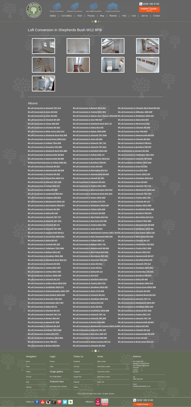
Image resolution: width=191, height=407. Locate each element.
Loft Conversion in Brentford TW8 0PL (90, 163)
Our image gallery (55, 376)
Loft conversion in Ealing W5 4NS (134, 279)
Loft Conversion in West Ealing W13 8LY (91, 170)
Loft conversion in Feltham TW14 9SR (45, 143)
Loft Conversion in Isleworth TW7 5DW (91, 135)
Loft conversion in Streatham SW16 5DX (91, 299)
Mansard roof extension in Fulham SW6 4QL (48, 163)
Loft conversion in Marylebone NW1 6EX (91, 256)
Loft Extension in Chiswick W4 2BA (134, 151)
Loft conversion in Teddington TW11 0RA (137, 155)
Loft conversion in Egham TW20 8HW (90, 131)
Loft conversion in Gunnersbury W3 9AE (136, 272)
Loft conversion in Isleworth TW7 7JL (135, 299)
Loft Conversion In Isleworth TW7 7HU (135, 194)
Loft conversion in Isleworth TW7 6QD (135, 311)
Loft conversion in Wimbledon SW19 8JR (92, 205)
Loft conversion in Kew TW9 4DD (133, 131)
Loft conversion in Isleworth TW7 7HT (45, 217)
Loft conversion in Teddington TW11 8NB (47, 248)
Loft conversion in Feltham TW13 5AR (135, 163)
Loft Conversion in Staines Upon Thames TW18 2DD (96, 116)
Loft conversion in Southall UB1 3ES (45, 244)
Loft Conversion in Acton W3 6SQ (43, 112)
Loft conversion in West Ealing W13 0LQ (136, 217)
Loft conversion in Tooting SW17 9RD (90, 186)
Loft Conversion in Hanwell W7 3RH (89, 178)
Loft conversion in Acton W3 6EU (134, 166)
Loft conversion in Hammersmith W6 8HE (92, 248)
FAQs (51, 366)
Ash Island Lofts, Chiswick (58, 386)
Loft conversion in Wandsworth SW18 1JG (137, 190)
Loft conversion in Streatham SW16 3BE (46, 256)
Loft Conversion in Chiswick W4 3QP (45, 120)
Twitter (76, 387)
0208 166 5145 (138, 379)
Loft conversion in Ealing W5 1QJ (89, 272)
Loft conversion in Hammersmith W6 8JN (137, 135)
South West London (103, 366)
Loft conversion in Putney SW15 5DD (90, 198)
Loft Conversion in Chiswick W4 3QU (45, 128)
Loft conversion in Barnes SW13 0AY (135, 252)
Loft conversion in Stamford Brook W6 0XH (138, 295)
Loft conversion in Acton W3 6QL (134, 338)
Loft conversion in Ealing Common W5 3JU (92, 342)
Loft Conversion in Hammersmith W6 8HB (47, 170)
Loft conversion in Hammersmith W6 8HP (92, 174)
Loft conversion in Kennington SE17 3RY (47, 303)
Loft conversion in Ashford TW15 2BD (135, 221)
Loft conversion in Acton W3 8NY (134, 182)
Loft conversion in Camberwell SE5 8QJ (46, 194)
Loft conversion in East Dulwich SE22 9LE (92, 159)
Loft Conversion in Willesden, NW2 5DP (136, 112)
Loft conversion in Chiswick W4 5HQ (45, 264)
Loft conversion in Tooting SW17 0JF (135, 314)
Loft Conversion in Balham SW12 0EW (135, 205)
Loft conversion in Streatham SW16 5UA (136, 283)
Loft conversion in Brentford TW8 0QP (136, 213)
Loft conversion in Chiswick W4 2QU (90, 182)
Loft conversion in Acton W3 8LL (88, 268)
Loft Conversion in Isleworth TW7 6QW (136, 159)
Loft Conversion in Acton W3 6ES (43, 116)
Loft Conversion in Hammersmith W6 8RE (47, 159)
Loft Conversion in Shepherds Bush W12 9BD (48, 151)
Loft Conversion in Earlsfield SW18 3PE (136, 260)
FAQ (124, 16)
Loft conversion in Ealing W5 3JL (43, 307)
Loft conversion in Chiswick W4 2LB (135, 330)
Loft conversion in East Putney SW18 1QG (137, 233)
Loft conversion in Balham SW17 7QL (90, 244)
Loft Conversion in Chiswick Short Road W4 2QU (140, 108)
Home (28, 361)
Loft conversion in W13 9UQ (86, 276)
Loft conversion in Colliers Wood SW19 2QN (48, 283)
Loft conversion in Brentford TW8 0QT (136, 276)
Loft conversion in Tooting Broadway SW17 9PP (49, 291)
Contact (156, 16)
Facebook (77, 361)
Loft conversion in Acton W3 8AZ (88, 264)
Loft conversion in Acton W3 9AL (88, 307)
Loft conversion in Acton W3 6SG (89, 229)
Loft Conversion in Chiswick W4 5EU (45, 166)
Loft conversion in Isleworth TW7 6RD (45, 229)
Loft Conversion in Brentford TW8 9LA (135, 143)
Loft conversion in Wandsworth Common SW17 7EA (96, 233)
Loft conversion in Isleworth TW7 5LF (135, 264)
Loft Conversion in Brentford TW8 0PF (135, 147)
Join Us (144, 16)
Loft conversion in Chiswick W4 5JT (135, 240)
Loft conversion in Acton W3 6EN (88, 139)
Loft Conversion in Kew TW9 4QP (88, 120)
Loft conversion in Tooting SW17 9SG (90, 225)
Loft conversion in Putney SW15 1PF (135, 174)
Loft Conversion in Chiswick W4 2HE (45, 174)
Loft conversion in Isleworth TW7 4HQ (45, 221)
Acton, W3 (100, 382)
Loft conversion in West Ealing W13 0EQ (136, 237)
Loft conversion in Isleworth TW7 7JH (135, 186)
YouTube (76, 366)
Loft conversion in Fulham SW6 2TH (45, 186)
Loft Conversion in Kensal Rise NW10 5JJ (47, 178)
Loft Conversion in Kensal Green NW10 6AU (48, 139)
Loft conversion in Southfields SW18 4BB (92, 311)
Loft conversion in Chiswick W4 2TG (45, 279)
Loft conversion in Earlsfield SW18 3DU (91, 279)
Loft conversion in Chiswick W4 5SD (135, 291)
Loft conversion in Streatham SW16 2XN (136, 307)
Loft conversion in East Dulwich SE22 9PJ (47, 205)
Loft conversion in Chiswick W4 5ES (45, 209)
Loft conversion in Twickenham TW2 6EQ (137, 244)
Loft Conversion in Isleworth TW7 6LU (45, 108)
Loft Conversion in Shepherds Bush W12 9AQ (93, 194)
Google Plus (77, 377)
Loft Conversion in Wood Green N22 (135, 124)
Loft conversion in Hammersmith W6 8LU (47, 233)
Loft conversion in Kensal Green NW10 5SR (138, 287)
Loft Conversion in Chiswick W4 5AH (135, 128)
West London (101, 361)
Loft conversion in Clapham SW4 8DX (45, 198)
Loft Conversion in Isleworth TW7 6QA (90, 147)
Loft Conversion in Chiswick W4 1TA (45, 225)
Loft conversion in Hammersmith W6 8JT (137, 256)
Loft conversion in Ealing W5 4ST (43, 240)
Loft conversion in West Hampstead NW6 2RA (94, 237)
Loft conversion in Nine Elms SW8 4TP (91, 334)
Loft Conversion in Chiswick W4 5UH (90, 346)
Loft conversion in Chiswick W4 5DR (90, 213)
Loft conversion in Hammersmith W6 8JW (137, 334)
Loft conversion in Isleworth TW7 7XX (45, 314)
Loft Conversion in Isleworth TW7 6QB (45, 182)
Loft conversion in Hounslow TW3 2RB (46, 147)
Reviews (113, 16)
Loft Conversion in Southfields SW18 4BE (137, 209)
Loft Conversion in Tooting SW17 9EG (90, 112)
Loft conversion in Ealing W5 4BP (44, 190)
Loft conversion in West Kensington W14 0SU (93, 190)
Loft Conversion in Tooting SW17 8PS (45, 268)
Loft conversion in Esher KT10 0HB (89, 291)
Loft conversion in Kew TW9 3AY (43, 342)
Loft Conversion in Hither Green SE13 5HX (47, 131)
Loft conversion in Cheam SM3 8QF (44, 124)
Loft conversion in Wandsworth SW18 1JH (47, 202)
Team (79, 16)
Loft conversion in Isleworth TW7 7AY (135, 318)
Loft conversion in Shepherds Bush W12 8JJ (48, 260)
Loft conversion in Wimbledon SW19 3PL (137, 229)
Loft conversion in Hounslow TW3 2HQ (46, 299)
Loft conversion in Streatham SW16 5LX (136, 178)
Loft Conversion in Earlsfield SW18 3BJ (91, 151)
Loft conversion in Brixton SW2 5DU (45, 346)
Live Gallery (67, 16)
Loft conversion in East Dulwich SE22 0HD (47, 295)
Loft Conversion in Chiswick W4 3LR (45, 326)
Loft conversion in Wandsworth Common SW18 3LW (96, 326)
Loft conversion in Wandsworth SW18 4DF (137, 303)
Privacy (52, 361)
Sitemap (28, 387)
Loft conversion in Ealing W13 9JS (89, 303)
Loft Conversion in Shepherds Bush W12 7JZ (93, 124)
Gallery (53, 16)
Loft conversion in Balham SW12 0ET (45, 252)
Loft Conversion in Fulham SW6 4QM (90, 209)
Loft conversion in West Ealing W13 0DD (91, 252)
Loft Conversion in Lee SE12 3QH (134, 170)
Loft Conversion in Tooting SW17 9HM (135, 248)
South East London (103, 372)
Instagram (77, 372)
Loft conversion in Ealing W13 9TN (44, 334)
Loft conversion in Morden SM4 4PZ (44, 318)
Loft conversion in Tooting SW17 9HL (135, 198)
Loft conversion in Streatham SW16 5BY (91, 287)
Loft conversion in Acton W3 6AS (88, 166)
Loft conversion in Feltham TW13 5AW (46, 330)
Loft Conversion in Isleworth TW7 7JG (90, 143)
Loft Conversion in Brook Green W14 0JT (137, 342)
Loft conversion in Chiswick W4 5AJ (90, 295)
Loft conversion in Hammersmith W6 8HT (137, 322)
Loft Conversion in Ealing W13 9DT (134, 120)
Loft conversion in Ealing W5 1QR (44, 213)
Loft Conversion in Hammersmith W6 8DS (47, 155)
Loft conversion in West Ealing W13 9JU (91, 217)
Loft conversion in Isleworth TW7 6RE (90, 318)
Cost (134, 16)
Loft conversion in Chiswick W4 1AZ (135, 202)
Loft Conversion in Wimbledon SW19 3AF (137, 116)
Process (91, 16)
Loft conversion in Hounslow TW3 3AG (91, 260)
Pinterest (76, 382)
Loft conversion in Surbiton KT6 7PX (90, 202)
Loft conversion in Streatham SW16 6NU (136, 268)
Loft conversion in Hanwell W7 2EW (44, 322)
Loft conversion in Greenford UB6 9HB (91, 338)
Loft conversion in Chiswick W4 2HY (45, 311)
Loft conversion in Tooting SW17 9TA (90, 283)
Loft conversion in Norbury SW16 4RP (45, 276)
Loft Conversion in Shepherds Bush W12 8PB (48, 135)
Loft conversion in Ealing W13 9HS (134, 326)
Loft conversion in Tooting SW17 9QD (45, 272)
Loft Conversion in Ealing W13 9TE (89, 128)
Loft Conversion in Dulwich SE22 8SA (90, 108)
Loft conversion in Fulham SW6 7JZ (90, 240)
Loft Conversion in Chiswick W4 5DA (135, 139)
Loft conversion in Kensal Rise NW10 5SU (47, 237)
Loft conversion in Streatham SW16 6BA (46, 338)
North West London (103, 377)
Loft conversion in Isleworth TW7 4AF (90, 330)
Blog (102, 16)
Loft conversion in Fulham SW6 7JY (90, 155)
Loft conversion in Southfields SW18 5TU (47, 287)
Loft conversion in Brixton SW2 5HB (90, 322)
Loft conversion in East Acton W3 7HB (91, 221)
